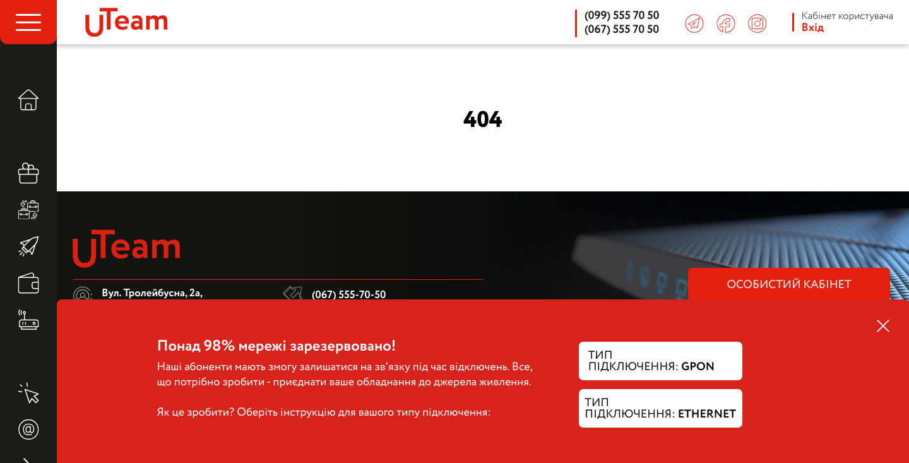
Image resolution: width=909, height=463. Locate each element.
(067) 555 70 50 (622, 30)
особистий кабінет (789, 285)
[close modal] (883, 326)
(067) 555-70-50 (349, 295)
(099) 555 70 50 (622, 16)
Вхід (813, 28)
